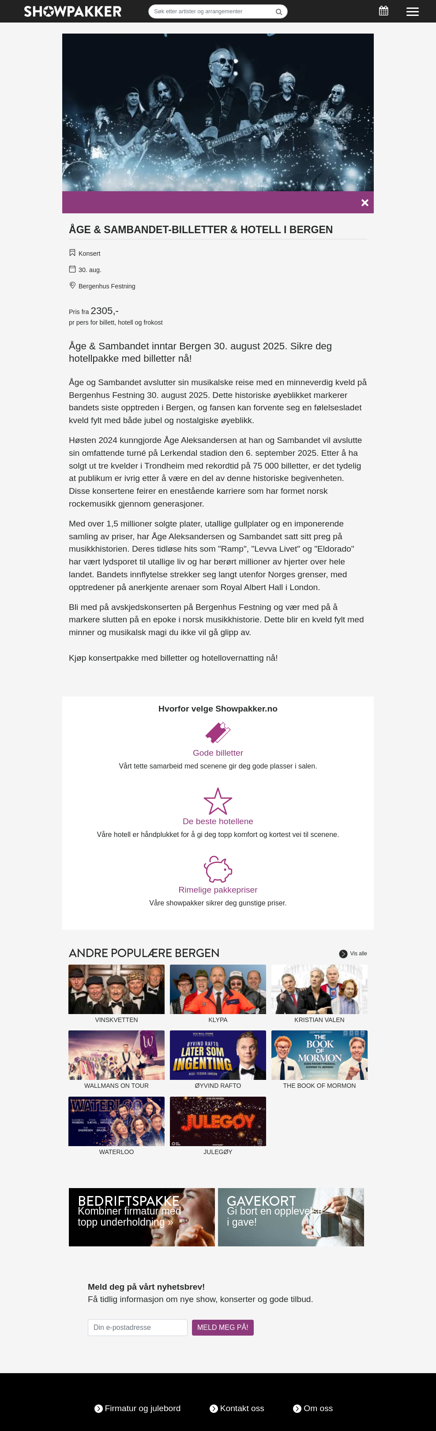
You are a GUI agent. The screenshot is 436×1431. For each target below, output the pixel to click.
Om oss (318, 1408)
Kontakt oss (242, 1408)
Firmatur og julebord (143, 1408)
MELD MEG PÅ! (222, 1327)
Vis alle (353, 953)
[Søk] (217, 11)
